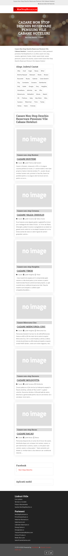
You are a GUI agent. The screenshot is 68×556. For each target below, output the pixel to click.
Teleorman (28, 102)
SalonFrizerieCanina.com (22, 540)
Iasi (36, 90)
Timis (36, 102)
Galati (24, 86)
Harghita (44, 86)
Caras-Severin (44, 79)
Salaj (31, 98)
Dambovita (42, 82)
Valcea (19, 106)
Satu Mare (38, 98)
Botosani (32, 75)
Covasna (34, 82)
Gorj (37, 86)
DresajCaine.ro (19, 530)
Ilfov (40, 90)
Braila (39, 75)
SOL (20, 550)
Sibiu (45, 98)
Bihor (42, 71)
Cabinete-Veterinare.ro (22, 524)
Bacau (36, 71)
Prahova (24, 98)
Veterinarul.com (20, 522)
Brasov (46, 75)
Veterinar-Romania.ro (21, 519)
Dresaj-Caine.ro (20, 527)
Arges (30, 71)
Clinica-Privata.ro (20, 535)
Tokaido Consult (45, 547)
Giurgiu (31, 86)
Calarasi (34, 79)
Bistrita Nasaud (22, 75)
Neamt (45, 94)
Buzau (28, 79)
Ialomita (29, 90)
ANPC (16, 550)
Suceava (19, 102)
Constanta (25, 82)
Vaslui (26, 106)
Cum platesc (18, 499)
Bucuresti (20, 79)
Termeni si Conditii (20, 502)
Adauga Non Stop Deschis (46, 4)
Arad (24, 71)
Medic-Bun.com (20, 537)
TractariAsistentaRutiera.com (24, 532)
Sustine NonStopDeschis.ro (23, 507)
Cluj (18, 82)
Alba (18, 71)
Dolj (18, 86)
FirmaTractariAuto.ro (21, 517)
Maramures (21, 94)
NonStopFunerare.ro (21, 514)
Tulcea (42, 102)
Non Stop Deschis (31, 37)
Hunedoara (20, 90)
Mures (38, 94)
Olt (18, 98)
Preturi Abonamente (21, 504)
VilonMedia (35, 547)
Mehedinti (30, 94)
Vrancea (32, 106)
